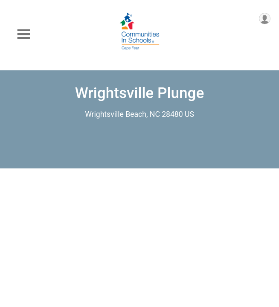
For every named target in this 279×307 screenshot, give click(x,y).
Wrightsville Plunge (139, 93)
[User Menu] (264, 18)
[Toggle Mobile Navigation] (23, 34)
